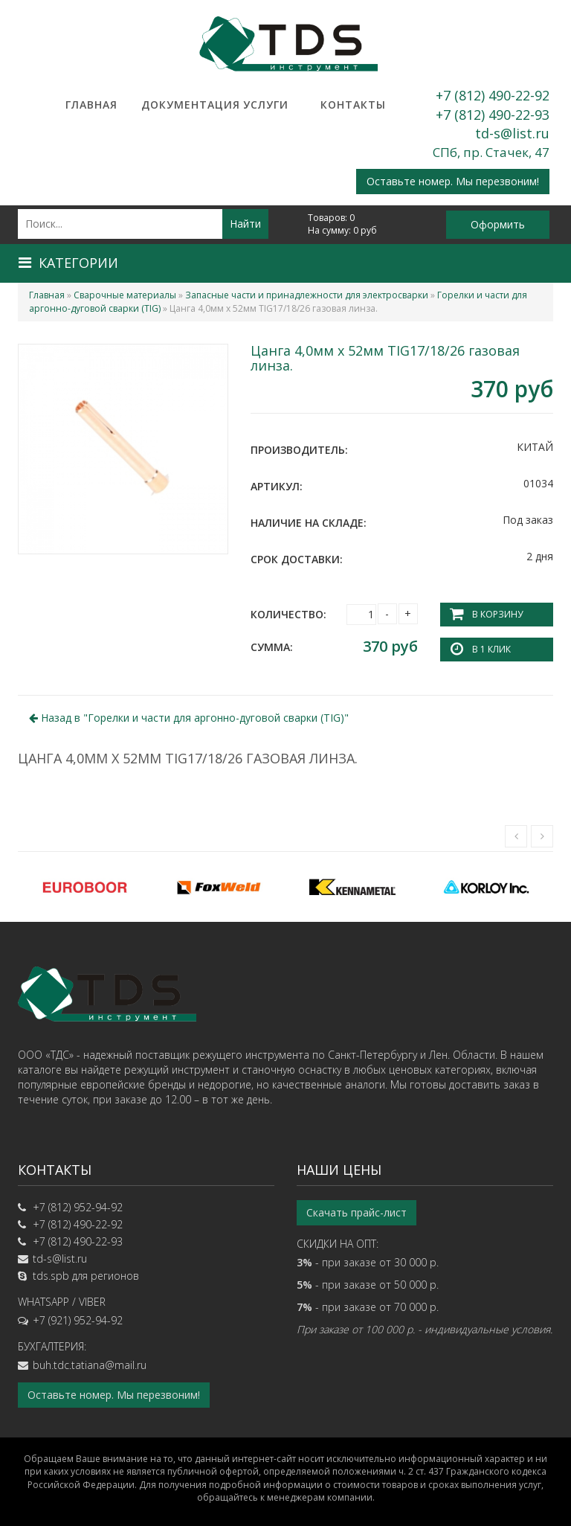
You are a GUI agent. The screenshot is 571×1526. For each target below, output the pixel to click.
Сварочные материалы (125, 295)
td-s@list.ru (512, 133)
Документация (178, 104)
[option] (85, 887)
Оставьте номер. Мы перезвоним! (453, 181)
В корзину (497, 614)
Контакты (353, 104)
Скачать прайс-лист (356, 1212)
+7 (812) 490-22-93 (492, 115)
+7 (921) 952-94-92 (78, 1320)
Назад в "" (189, 718)
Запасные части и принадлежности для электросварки (306, 295)
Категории (68, 263)
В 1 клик (491, 649)
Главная (91, 104)
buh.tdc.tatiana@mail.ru (89, 1365)
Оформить (498, 224)
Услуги (265, 104)
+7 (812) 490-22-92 (492, 95)
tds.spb (51, 1276)
